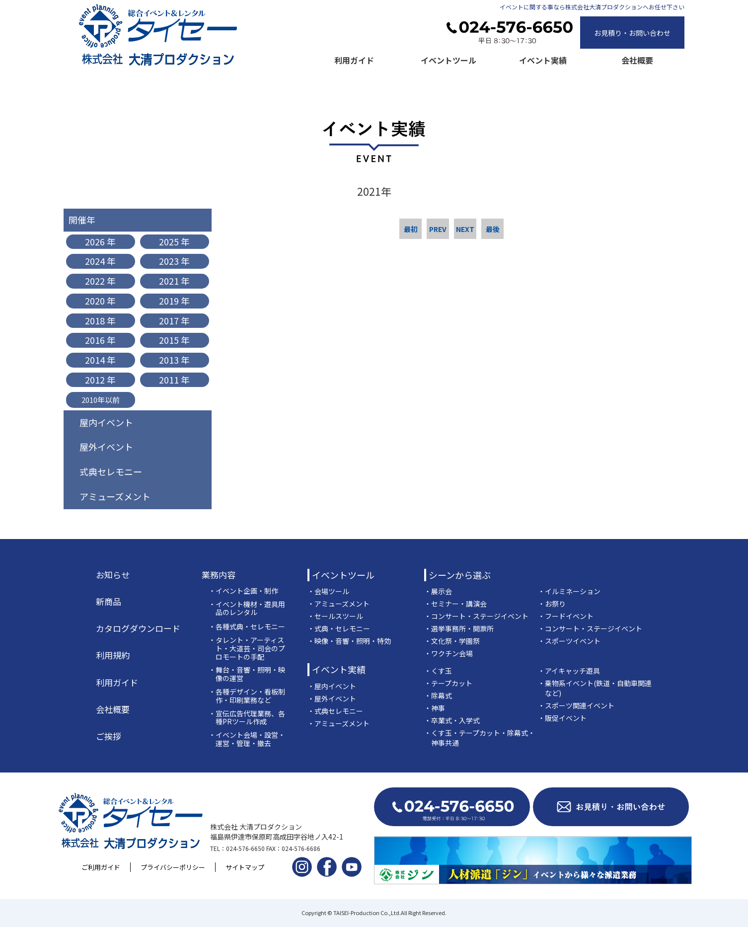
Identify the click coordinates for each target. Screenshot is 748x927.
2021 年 (174, 280)
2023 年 (174, 260)
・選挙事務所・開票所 (459, 628)
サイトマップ (244, 867)
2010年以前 (100, 399)
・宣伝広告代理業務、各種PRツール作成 (247, 717)
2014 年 (100, 359)
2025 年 (174, 241)
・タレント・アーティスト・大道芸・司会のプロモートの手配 (247, 648)
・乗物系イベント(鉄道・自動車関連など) (595, 688)
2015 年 (174, 339)
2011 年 (174, 379)
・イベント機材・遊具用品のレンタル (247, 608)
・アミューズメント (338, 604)
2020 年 (100, 300)
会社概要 (637, 60)
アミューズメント (114, 496)
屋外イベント (106, 446)
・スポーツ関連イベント (576, 705)
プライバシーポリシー (173, 867)
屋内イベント (106, 422)
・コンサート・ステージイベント (476, 616)
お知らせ (113, 575)
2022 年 (100, 280)
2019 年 (174, 300)
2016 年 (100, 339)
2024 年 (100, 260)
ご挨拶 (108, 736)
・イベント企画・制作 (243, 591)
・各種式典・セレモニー (247, 626)
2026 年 (100, 241)
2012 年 (100, 379)
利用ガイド (354, 60)
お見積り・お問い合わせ (632, 33)
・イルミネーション (569, 591)
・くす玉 (438, 671)
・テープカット (448, 683)
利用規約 (113, 655)
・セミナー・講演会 (455, 604)
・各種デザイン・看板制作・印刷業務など (247, 696)
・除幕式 (438, 695)
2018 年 (100, 320)
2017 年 (174, 320)
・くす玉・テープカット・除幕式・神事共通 (479, 738)
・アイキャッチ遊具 (569, 671)
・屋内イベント (331, 686)
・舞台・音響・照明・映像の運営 (247, 674)
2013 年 (174, 359)
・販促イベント (562, 718)
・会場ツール (328, 591)
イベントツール (448, 60)
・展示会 (438, 591)
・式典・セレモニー (338, 628)
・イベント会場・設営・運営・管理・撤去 (247, 739)
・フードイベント (566, 616)
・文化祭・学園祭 (452, 641)
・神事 (434, 708)
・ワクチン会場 (448, 653)
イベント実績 (543, 60)
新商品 (108, 602)
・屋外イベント (331, 698)
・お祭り (552, 604)
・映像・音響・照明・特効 (349, 641)
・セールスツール (335, 616)
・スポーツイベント (569, 641)
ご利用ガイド (100, 867)
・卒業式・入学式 (452, 720)
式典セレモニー (110, 471)
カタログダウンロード (138, 628)
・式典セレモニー (335, 711)
